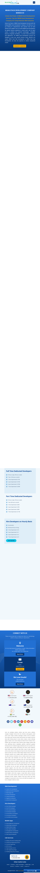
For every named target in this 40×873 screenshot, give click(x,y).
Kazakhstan (33, 747)
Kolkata (9, 749)
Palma (34, 759)
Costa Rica (29, 735)
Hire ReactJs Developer (11, 811)
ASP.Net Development (10, 794)
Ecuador (29, 739)
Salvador (25, 764)
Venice (6, 774)
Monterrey (11, 756)
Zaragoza (19, 776)
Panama (6, 761)
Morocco (20, 756)
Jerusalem (14, 747)
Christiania (24, 733)
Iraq (29, 745)
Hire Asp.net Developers (11, 815)
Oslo (24, 759)
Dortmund (33, 737)
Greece (14, 744)
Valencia (29, 773)
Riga (31, 762)
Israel (34, 745)
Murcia (30, 756)
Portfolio (17, 866)
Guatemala (28, 744)
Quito (27, 762)
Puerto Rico (13, 762)
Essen (13, 740)
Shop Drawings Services (11, 847)
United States (14, 773)
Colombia (16, 735)
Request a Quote (19, 46)
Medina (21, 754)
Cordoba (24, 735)
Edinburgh (33, 739)
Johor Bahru (25, 747)
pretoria (6, 762)
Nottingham (9, 779)
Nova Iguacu (13, 759)
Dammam (15, 737)
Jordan (29, 747)
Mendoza (30, 754)
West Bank (26, 774)
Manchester (32, 752)
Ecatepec (25, 739)
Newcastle (29, 757)
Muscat (33, 756)
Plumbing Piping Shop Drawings (12, 851)
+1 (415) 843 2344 (15, 857)
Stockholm (33, 767)
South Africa (18, 767)
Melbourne (26, 754)
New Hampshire (30, 778)
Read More (20, 654)
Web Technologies (20, 864)
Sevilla (26, 766)
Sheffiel (33, 766)
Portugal (30, 761)
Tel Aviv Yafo (28, 769)
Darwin (18, 737)
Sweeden (6, 769)
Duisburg (11, 739)
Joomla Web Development (11, 799)
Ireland (31, 745)
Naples (9, 757)
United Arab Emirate (31, 771)
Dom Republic (28, 737)
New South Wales (22, 757)
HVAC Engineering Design (11, 849)
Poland (21, 761)
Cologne (12, 735)
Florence (26, 740)
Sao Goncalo (7, 766)
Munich (27, 756)
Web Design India (9, 792)
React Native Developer (11, 828)
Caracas (29, 732)
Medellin (18, 754)
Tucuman (16, 771)
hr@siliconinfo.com (20, 666)
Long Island (33, 776)
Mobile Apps (28, 864)
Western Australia (31, 774)
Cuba (6, 737)
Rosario (17, 764)
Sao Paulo (17, 766)
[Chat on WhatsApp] (20, 724)
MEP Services (9, 846)
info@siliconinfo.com (20, 681)
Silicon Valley (21, 870)
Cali (8, 732)
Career (21, 866)
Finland (23, 740)
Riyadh (9, 764)
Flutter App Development (11, 834)
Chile (18, 733)
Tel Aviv (24, 769)
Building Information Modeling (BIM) (13, 840)
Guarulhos (24, 744)
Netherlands (16, 757)
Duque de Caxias (17, 739)
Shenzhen (7, 767)
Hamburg (6, 745)
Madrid (18, 752)
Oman (22, 759)
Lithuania (29, 750)
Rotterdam (21, 764)
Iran (27, 745)
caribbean (33, 732)
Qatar (20, 762)
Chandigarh (11, 733)
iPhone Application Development (12, 823)
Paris (9, 761)
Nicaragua (33, 757)
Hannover (10, 745)
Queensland (23, 762)
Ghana (24, 742)
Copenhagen (20, 735)
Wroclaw (11, 776)
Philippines (18, 761)
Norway (9, 759)
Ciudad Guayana (29, 733)
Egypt (6, 740)
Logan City (7, 752)
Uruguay (18, 773)
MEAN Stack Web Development (12, 790)
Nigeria (6, 759)
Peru (14, 761)
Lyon (13, 752)
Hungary (18, 745)
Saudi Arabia (21, 766)
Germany (21, 742)
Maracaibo (7, 754)
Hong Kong (24, 776)
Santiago (33, 764)
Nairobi (6, 757)
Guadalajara (19, 744)
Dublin (8, 739)
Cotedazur (33, 735)
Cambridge (12, 732)
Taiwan (17, 769)
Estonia (16, 740)
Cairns (6, 732)
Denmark (23, 737)
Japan (8, 747)
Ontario (17, 779)
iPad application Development (12, 830)
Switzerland (11, 769)
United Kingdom (8, 773)
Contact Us (27, 866)
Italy (5, 747)
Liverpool (33, 750)
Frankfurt (6, 742)
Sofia (15, 767)
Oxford (27, 759)
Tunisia (19, 771)
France (34, 740)
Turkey (24, 771)
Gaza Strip (11, 742)
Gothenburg (10, 744)
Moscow (21, 778)
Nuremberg (18, 759)
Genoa (18, 742)
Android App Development (11, 825)
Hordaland (14, 745)
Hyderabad (22, 745)
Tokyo (9, 771)
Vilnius (19, 774)
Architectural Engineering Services (13, 842)
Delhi (21, 737)
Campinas (16, 732)
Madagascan (7, 778)
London (10, 752)
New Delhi (25, 778)
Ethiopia (19, 740)
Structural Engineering (10, 844)
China (20, 733)
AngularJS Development (11, 798)
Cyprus (11, 737)
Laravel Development (10, 796)
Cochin (9, 735)
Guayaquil (33, 744)
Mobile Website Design (11, 827)
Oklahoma (14, 779)
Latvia (9, 750)
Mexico (17, 778)
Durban (22, 739)
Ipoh (25, 745)
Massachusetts (13, 778)
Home (8, 864)
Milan (8, 756)
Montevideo (16, 756)
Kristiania (16, 749)
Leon (20, 750)
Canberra (20, 732)
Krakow (12, 749)
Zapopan (15, 776)
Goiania (31, 742)
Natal (12, 757)
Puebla (9, 762)
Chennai (15, 733)
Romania (12, 764)
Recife (29, 762)
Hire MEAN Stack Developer (12, 817)
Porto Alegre (25, 761)
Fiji (21, 740)
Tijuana (6, 771)
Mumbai (23, 756)
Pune (17, 762)
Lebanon (12, 750)
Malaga (21, 752)
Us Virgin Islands (24, 773)
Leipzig (18, 750)
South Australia (25, 767)
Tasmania (21, 769)
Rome (15, 764)
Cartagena (7, 733)
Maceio (15, 752)
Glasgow (28, 742)
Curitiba (8, 737)
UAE (26, 771)
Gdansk (14, 742)
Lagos (32, 749)
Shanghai (29, 766)
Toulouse (12, 771)
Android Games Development (12, 832)
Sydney (14, 769)
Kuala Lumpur (21, 749)
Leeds (15, 750)
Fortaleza (30, 740)
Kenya (6, 749)
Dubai (6, 739)
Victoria (9, 774)
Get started (11, 540)
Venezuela (33, 773)
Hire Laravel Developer (11, 809)
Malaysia (25, 752)
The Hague (33, 769)
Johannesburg (19, 747)
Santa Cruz (29, 764)
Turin (21, 771)
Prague (33, 761)
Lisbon (27, 750)
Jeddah (11, 747)
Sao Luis (12, 766)
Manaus (28, 752)
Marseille (11, 754)
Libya (22, 750)
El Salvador (9, 740)
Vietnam (15, 774)
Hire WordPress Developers (12, 813)
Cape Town (25, 732)
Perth (12, 761)
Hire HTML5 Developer (11, 806)
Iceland (28, 776)
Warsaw (21, 774)
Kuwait (25, 749)
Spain (29, 767)
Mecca (14, 754)
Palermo (30, 759)
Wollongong (7, 776)
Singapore (11, 767)
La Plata (28, 749)
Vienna (12, 774)
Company (13, 864)
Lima (24, 750)
